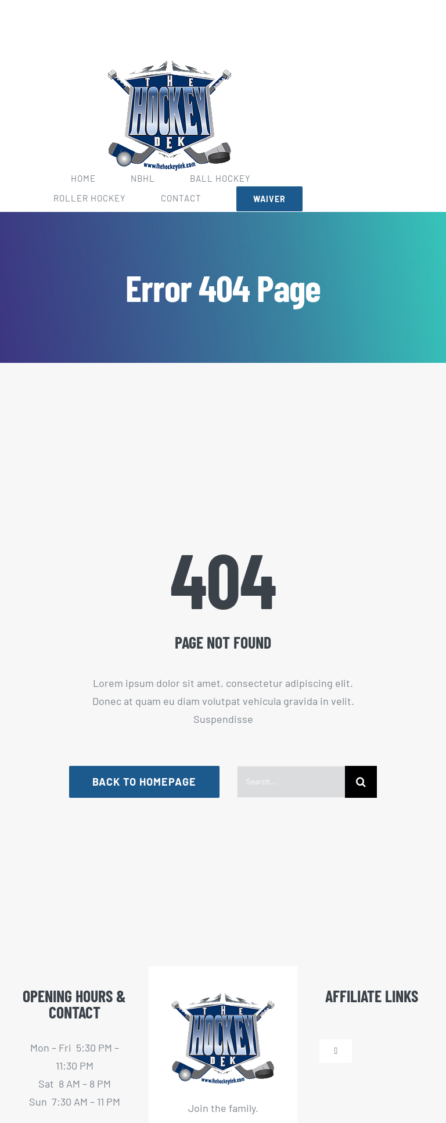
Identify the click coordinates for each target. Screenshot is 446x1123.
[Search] (361, 782)
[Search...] (291, 782)
